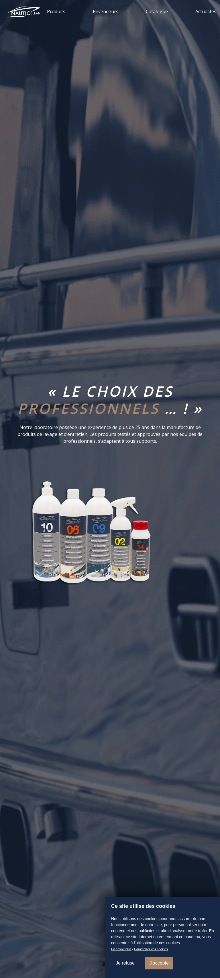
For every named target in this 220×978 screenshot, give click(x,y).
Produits (56, 11)
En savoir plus (121, 949)
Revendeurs (105, 11)
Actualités (205, 11)
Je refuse (125, 963)
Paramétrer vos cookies (151, 949)
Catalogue (157, 11)
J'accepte (159, 963)
